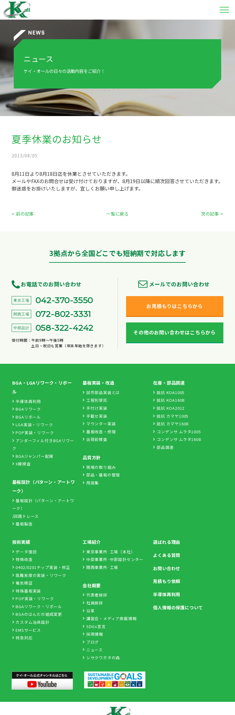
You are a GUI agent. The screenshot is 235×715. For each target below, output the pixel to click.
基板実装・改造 (98, 382)
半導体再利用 (26, 401)
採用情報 (93, 634)
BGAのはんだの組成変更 (37, 614)
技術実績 (21, 542)
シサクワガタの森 (101, 657)
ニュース (93, 650)
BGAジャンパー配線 (33, 456)
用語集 (91, 483)
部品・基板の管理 (101, 475)
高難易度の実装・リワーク (39, 575)
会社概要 (92, 585)
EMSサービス (26, 630)
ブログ (91, 642)
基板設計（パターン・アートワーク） (43, 486)
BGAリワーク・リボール (37, 606)
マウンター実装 (99, 424)
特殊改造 (22, 559)
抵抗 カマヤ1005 (170, 416)
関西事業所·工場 (100, 567)
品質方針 (92, 457)
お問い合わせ (166, 568)
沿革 (89, 611)
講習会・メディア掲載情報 (109, 618)
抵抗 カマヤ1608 (170, 424)
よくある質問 (166, 555)
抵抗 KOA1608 (169, 400)
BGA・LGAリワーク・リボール (42, 387)
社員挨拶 (93, 603)
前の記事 (25, 213)
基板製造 (22, 524)
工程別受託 (95, 400)
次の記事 (210, 213)
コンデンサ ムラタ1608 (177, 439)
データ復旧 (24, 552)
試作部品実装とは (101, 392)
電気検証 (22, 583)
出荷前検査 (95, 439)
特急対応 (22, 638)
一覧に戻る (117, 213)
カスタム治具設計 (31, 622)
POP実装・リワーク (33, 432)
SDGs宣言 (94, 626)
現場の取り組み (99, 467)
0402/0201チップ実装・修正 (41, 567)
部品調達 (163, 447)
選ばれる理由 (166, 542)
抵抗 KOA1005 (169, 392)
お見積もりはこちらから (174, 306)
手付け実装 (95, 408)
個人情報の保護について (178, 607)
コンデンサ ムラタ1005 (177, 432)
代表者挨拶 (95, 595)
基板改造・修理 (99, 432)
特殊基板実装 (26, 591)
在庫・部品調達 (169, 382)
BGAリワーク (26, 409)
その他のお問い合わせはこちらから (174, 332)
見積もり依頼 (166, 581)
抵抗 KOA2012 (169, 408)
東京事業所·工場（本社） (109, 552)
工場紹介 (92, 542)
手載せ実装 (95, 416)
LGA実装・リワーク (32, 424)
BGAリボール (26, 417)
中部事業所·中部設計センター (113, 559)
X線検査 (21, 464)
